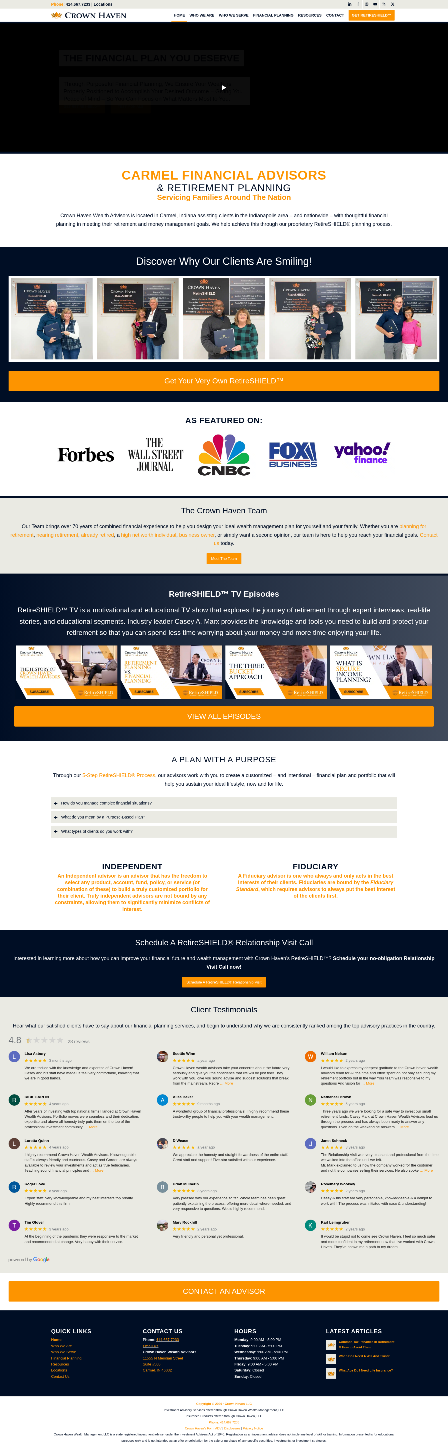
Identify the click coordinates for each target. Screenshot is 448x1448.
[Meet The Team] (224, 558)
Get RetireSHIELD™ (82, 112)
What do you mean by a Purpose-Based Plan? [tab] (99, 817)
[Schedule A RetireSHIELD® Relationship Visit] (224, 982)
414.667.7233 (78, 4)
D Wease (180, 1140)
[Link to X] (392, 4)
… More (226, 1083)
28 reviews (78, 1041)
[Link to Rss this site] (384, 4)
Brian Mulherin (186, 1184)
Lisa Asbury (35, 1053)
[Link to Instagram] (367, 4)
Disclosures (232, 1428)
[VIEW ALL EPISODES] (224, 716)
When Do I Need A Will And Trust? (364, 1356)
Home (56, 1340)
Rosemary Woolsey (338, 1184)
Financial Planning (66, 1358)
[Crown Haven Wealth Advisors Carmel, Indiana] (88, 15)
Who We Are (61, 1346)
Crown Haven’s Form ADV (203, 1428)
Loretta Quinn (37, 1140)
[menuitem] (179, 15)
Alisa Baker (183, 1097)
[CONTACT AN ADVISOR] (224, 1291)
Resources (60, 1364)
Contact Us (60, 1376)
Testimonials (130, 112)
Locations (103, 4)
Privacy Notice (253, 1428)
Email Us (151, 1346)
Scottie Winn (184, 1053)
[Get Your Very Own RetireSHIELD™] (224, 381)
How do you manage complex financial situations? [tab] (103, 803)
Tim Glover (34, 1222)
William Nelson (334, 1053)
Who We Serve (63, 1352)
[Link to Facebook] (358, 4)
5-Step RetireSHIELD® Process (119, 775)
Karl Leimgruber (335, 1222)
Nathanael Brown (336, 1097)
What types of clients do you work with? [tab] (93, 831)
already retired (97, 535)
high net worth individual (148, 535)
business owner (197, 535)
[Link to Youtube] (375, 4)
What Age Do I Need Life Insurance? (366, 1370)
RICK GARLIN (37, 1097)
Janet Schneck (334, 1140)
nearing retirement (57, 535)
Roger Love (35, 1184)
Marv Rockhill (185, 1222)
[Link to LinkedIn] (349, 4)
